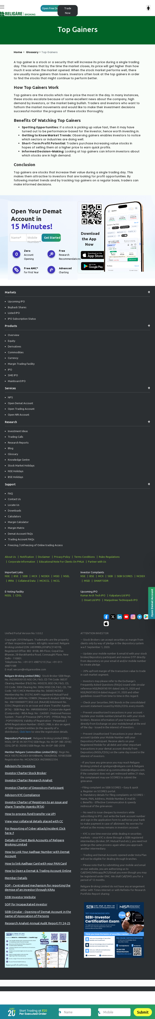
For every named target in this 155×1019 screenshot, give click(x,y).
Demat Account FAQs (20, 533)
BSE (16, 576)
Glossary (32, 52)
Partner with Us (97, 561)
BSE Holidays (15, 477)
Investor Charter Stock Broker (25, 773)
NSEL (66, 576)
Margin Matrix (16, 527)
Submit (143, 1012)
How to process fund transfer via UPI (30, 814)
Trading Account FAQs (21, 539)
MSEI (56, 576)
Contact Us (14, 499)
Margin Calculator (18, 522)
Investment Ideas (18, 431)
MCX (34, 576)
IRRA (11, 580)
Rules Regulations (109, 556)
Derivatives (14, 346)
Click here (25, 731)
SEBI (25, 576)
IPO (10, 369)
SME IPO (13, 375)
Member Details (16, 878)
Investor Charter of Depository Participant (34, 787)
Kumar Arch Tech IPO (93, 595)
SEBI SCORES (125, 576)
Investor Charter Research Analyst (28, 780)
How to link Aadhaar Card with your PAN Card (36, 863)
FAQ (10, 493)
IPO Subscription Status (22, 318)
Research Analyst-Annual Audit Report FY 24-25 (37, 923)
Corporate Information (21, 561)
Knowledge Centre (19, 459)
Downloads (14, 510)
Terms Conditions (84, 556)
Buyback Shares (17, 307)
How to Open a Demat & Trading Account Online (38, 870)
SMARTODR (101, 580)
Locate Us (13, 504)
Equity (11, 340)
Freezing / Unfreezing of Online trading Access (35, 545)
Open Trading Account (21, 408)
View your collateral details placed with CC (34, 821)
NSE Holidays (15, 471)
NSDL (8, 595)
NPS (10, 397)
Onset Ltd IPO (92, 600)
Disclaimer (44, 556)
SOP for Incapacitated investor (26, 904)
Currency (13, 357)
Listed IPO (14, 312)
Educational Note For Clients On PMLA (61, 561)
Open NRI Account (18, 414)
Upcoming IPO (16, 301)
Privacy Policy (62, 556)
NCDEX (45, 576)
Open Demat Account (20, 403)
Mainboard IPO (17, 381)
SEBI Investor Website (20, 897)
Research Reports (18, 442)
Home (18, 52)
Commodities (16, 352)
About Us (10, 556)
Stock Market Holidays (21, 465)
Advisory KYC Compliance (22, 795)
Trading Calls (15, 436)
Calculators (14, 516)
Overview (13, 335)
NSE (7, 576)
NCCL (56, 580)
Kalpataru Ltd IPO (119, 595)
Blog (10, 448)
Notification (27, 556)
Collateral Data (27, 580)
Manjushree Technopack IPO (121, 600)
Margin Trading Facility (21, 363)
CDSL (18, 595)
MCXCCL (44, 580)
